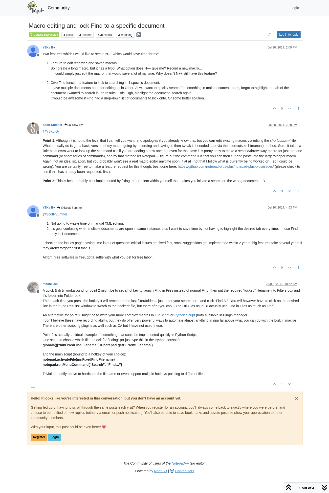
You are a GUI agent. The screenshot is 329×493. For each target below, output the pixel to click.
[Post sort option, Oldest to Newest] (269, 34)
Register (39, 437)
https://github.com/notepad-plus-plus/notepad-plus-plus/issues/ (226, 166)
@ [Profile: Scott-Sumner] (55, 214)
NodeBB (160, 471)
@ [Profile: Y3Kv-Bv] (51, 131)
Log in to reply (288, 34)
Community (59, 7)
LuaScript (162, 315)
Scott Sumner (53, 125)
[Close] (296, 398)
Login (54, 437)
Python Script (185, 315)
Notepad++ (180, 463)
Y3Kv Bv (49, 47)
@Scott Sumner (69, 208)
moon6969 (50, 284)
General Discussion (44, 34)
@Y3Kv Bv (74, 125)
